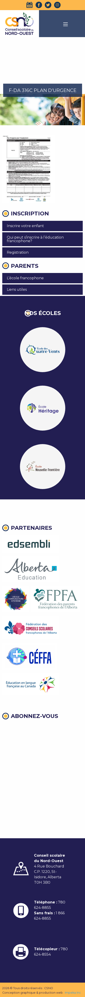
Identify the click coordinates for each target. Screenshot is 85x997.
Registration (18, 252)
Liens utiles (17, 289)
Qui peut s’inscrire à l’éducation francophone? (35, 239)
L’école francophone (25, 278)
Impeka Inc (73, 992)
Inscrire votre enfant (25, 226)
